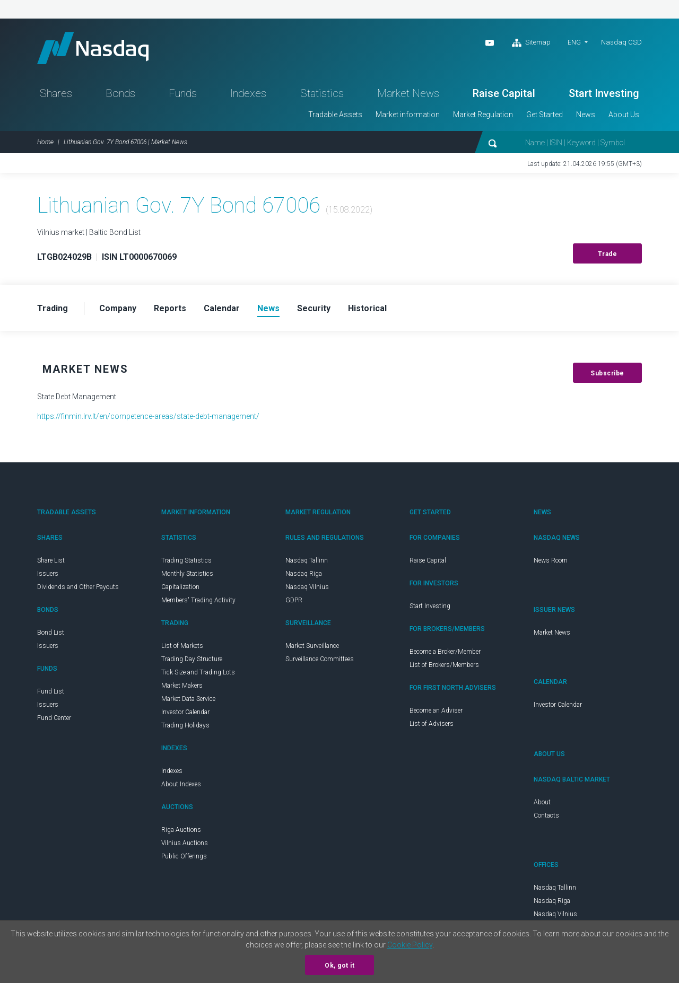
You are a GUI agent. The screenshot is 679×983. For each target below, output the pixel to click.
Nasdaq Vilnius (307, 587)
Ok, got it (339, 965)
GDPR (293, 600)
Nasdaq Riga (303, 573)
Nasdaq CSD (621, 42)
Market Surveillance (312, 646)
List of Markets (182, 646)
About (542, 802)
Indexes (248, 93)
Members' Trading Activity (198, 600)
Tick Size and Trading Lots (198, 672)
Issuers (47, 573)
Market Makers (182, 685)
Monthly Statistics (187, 573)
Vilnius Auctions (184, 843)
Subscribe (607, 373)
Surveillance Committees (319, 659)
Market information (408, 114)
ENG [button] (574, 42)
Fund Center (54, 718)
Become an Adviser (436, 710)
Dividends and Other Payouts (78, 587)
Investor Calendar (185, 712)
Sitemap (531, 43)
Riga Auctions (181, 829)
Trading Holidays (185, 725)
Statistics (322, 93)
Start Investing (604, 93)
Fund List (50, 691)
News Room (551, 560)
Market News (408, 93)
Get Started (544, 114)
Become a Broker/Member (445, 651)
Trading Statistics (186, 560)
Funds (183, 93)
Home (45, 142)
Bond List (50, 632)
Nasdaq (93, 48)
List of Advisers (432, 723)
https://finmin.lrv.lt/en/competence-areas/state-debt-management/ (148, 416)
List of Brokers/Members (444, 665)
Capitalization (180, 587)
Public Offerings (184, 856)
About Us (623, 114)
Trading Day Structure (191, 659)
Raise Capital (504, 93)
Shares (56, 93)
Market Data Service (188, 699)
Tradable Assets (335, 114)
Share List (51, 560)
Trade (607, 254)
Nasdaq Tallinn (306, 560)
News (585, 114)
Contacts (546, 815)
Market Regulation (483, 114)
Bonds (120, 93)
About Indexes (181, 784)
